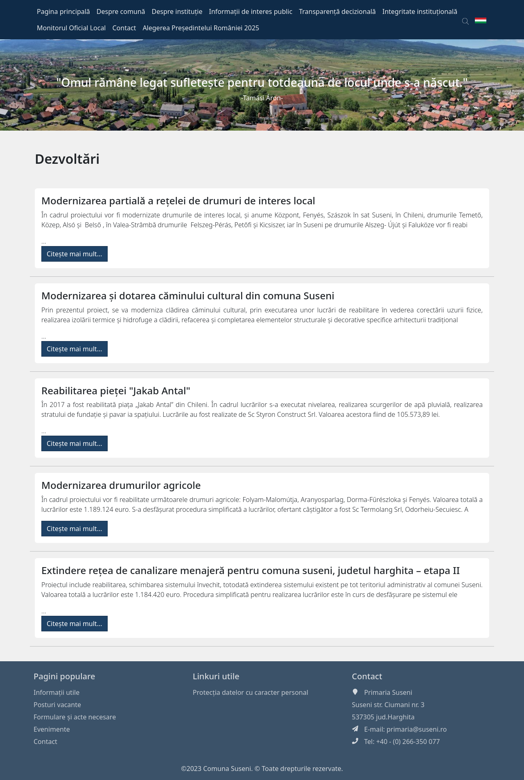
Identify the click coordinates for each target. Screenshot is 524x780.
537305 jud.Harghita (383, 716)
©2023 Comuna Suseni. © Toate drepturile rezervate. (262, 768)
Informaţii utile (56, 692)
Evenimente (52, 729)
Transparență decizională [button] (337, 11)
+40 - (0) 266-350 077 (408, 741)
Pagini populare (64, 676)
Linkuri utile (216, 676)
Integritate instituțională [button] (419, 11)
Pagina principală (63, 11)
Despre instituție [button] (177, 11)
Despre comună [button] (121, 11)
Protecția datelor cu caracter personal (250, 692)
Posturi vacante (57, 704)
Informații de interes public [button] (250, 11)
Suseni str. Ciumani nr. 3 (388, 704)
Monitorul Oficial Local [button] (71, 27)
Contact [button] (124, 27)
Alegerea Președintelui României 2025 (200, 27)
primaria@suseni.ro (416, 729)
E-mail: (375, 729)
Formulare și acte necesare (75, 716)
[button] (465, 19)
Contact (45, 741)
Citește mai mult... (74, 253)
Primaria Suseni (388, 692)
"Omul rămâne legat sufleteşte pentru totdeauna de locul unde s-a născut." (262, 82)
